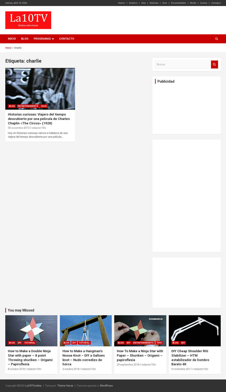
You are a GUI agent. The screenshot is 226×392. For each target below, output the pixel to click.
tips (159, 343)
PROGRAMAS (42, 38)
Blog (24, 38)
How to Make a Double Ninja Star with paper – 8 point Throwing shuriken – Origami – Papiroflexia (30, 357)
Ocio (164, 3)
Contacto (66, 38)
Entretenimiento (28, 106)
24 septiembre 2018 (128, 364)
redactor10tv (39, 127)
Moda (193, 3)
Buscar (214, 64)
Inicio (12, 38)
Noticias (154, 3)
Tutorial (29, 343)
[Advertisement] (181, 108)
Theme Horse (65, 385)
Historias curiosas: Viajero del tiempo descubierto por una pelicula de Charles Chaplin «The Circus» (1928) (39, 118)
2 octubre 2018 (71, 369)
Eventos (133, 3)
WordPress (106, 385)
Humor (121, 3)
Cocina (203, 3)
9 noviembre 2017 (181, 369)
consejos (216, 3)
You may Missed (21, 310)
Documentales (178, 3)
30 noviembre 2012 (18, 127)
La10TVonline (33, 385)
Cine (143, 3)
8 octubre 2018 (16, 369)
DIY (19, 343)
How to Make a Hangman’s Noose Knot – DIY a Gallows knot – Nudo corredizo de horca (84, 357)
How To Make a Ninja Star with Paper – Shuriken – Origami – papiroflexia (140, 355)
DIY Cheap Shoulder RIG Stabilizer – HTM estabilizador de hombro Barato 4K (190, 357)
